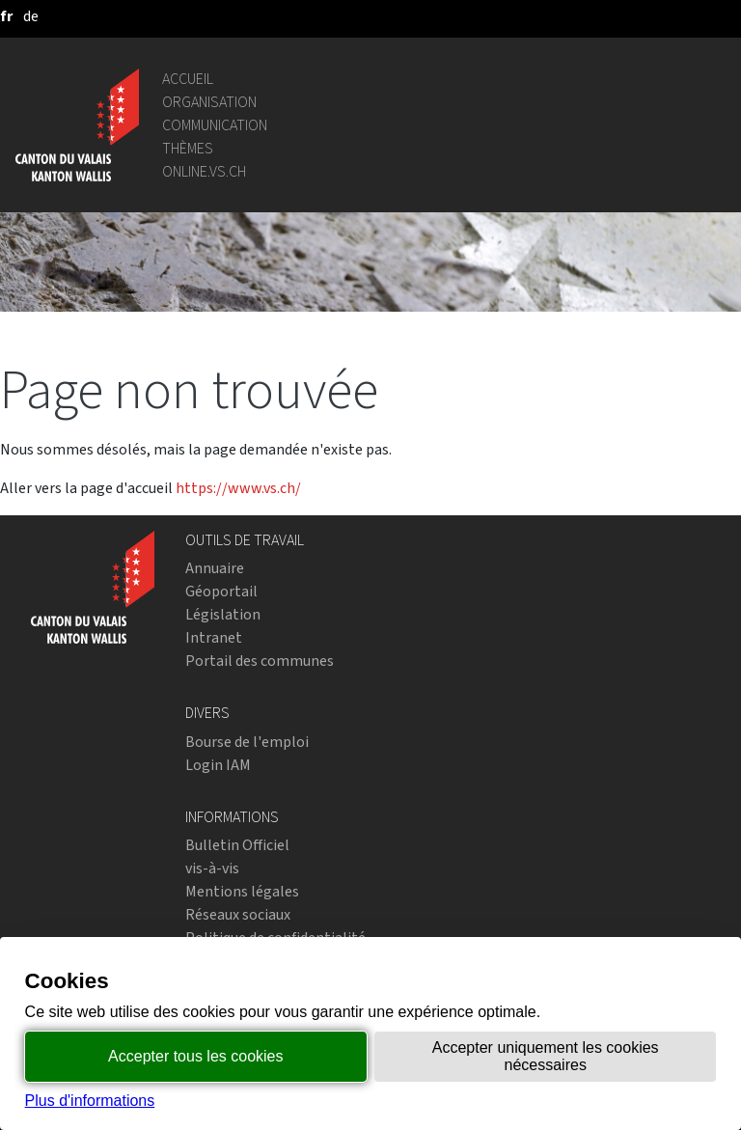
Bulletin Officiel (237, 845)
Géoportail (221, 591)
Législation (223, 614)
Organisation (209, 102)
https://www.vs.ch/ (238, 488)
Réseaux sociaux (237, 914)
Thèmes (187, 148)
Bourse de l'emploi (247, 741)
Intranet (213, 637)
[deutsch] (31, 16)
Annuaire (214, 568)
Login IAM (218, 765)
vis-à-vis (212, 868)
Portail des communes (259, 660)
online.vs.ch (204, 171)
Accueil (187, 79)
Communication (214, 125)
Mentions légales (242, 891)
